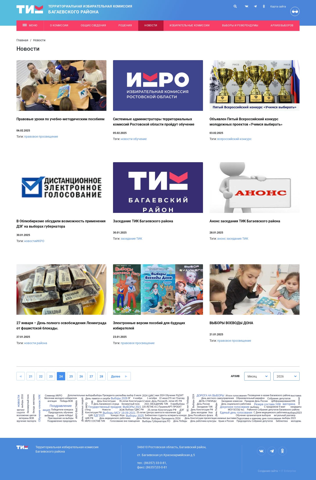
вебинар (49, 415)
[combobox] (257, 376)
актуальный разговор (284, 415)
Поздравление (61, 405)
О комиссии (59, 25)
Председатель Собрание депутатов (255, 421)
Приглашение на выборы (61, 418)
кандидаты (296, 407)
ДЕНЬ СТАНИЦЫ (207, 401)
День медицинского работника (114, 418)
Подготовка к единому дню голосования (259, 418)
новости (18, 401)
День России (203, 404)
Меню (30, 25)
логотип (299, 401)
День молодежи (199, 413)
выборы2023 (294, 413)
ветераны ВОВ (26, 418)
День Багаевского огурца (106, 404)
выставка (296, 395)
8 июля (137, 395)
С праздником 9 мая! (274, 407)
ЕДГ (179, 413)
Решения (125, 25)
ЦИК (90, 415)
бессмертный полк (28, 403)
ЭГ (129, 398)
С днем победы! (65, 415)
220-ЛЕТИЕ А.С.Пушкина (155, 407)
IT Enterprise (288, 471)
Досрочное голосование (235, 407)
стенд (88, 410)
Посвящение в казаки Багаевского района (269, 395)
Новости (150, 25)
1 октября (152, 398)
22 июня (163, 398)
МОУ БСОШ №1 (236, 410)
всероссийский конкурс (234, 139)
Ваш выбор (127, 395)
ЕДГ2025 (99, 415)
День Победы (180, 421)
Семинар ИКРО (53, 395)
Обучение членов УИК (39, 408)
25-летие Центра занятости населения (156, 413)
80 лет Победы (188, 404)
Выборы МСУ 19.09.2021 (119, 412)
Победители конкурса (62, 410)
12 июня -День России (153, 401)
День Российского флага (200, 415)
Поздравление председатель (62, 421)
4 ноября (137, 398)
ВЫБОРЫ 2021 (132, 407)
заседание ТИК (131, 238)
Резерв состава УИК (267, 404)
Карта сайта (278, 6)
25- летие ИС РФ (173, 401)
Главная (22, 40)
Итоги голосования (236, 395)
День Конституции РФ (202, 410)
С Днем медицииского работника (270, 413)
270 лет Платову (176, 398)
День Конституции (106, 401)
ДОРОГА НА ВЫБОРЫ (210, 395)
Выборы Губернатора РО (156, 421)
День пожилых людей (82, 409)
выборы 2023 (289, 418)
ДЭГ (182, 410)
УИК (92, 402)
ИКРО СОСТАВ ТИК (95, 421)
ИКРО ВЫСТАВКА (76, 409)
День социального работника (236, 404)
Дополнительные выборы (80, 395)
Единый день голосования (236, 412)
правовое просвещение (41, 136)
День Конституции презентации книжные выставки (210, 418)
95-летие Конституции (130, 401)
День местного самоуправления (217, 398)
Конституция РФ (93, 413)
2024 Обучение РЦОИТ (171, 395)
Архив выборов (282, 25)
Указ (210, 413)
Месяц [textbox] (252, 376)
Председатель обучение (60, 413)
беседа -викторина (34, 403)
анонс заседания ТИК (232, 238)
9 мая (173, 404)
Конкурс (115, 415)
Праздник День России (256, 401)
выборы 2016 (22, 401)
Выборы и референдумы (240, 25)
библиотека (282, 421)
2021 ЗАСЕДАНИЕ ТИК (156, 404)
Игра (122, 415)
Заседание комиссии (231, 401)
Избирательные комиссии (190, 25)
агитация (52, 401)
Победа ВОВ (66, 401)
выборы (254, 407)
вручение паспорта (26, 421)
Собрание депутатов (279, 398)
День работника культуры (203, 421)
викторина (289, 404)
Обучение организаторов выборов (253, 415)
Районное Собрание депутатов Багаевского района (273, 410)
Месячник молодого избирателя (61, 398)
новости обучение (134, 139)
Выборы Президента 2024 (165, 418)
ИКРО (86, 405)
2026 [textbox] (280, 376)
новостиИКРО (34, 241)
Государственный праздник (104, 407)
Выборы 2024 (193, 401)
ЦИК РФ (89, 418)
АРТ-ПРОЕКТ (174, 407)
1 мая (156, 395)
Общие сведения (93, 25)
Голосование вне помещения (125, 421)
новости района (35, 343)
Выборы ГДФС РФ (134, 410)
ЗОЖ (122, 410)
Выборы (180, 404)
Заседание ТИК (205, 407)
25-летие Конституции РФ (161, 410)
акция (46, 409)
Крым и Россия (226, 421)
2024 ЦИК (147, 395)
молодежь (296, 421)
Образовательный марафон (250, 398)
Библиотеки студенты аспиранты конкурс (166, 415)
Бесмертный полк (131, 404)
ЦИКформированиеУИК (283, 401)
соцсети (21, 413)
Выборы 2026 (119, 398)
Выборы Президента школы (107, 395)
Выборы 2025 (135, 415)
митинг (21, 410)
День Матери (143, 418)
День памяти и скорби (97, 398)
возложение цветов (26, 415)
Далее (115, 376)
